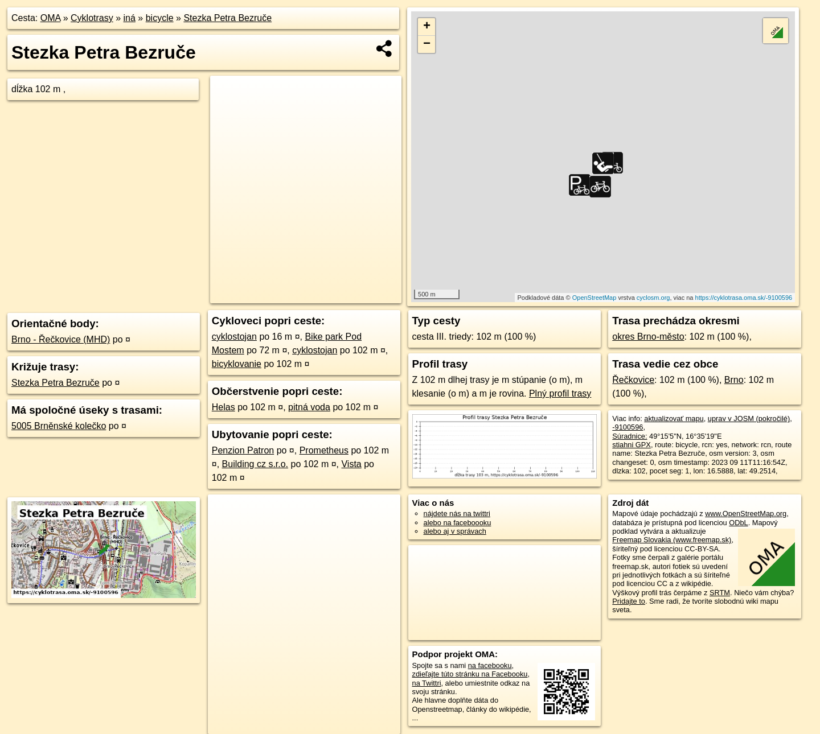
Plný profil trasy (560, 393)
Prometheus (324, 450)
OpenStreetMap (594, 297)
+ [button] (426, 26)
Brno (734, 380)
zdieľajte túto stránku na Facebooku (470, 674)
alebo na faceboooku (457, 522)
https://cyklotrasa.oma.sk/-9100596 (744, 297)
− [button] (426, 44)
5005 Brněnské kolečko (58, 426)
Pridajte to (628, 601)
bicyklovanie (236, 364)
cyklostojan (234, 336)
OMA (50, 18)
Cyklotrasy (92, 18)
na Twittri (426, 683)
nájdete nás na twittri (457, 513)
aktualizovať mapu (673, 418)
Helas (223, 407)
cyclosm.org (653, 297)
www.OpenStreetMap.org (745, 513)
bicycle (160, 18)
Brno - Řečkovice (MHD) (60, 339)
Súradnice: (629, 436)
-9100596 (627, 427)
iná (130, 18)
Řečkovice (633, 380)
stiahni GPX (631, 444)
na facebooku (490, 665)
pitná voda (309, 407)
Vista (351, 464)
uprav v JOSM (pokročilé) (749, 418)
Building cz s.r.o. (255, 464)
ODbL (738, 522)
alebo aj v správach (455, 531)
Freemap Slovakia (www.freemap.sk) (671, 539)
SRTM (720, 592)
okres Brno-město (648, 336)
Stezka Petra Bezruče (227, 18)
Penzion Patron (243, 450)
